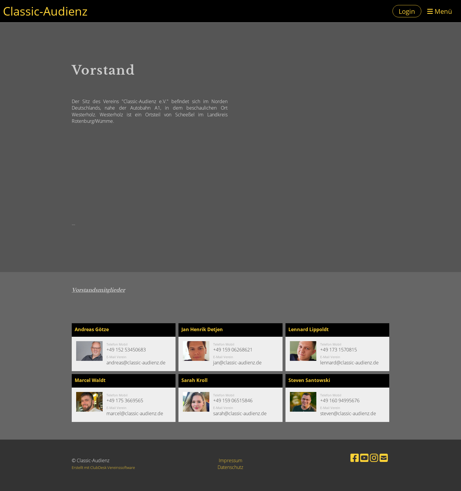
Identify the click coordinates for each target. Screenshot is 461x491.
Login (407, 11)
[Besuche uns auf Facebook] (354, 457)
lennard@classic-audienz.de (349, 362)
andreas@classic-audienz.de (136, 362)
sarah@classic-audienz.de (240, 413)
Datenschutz (230, 467)
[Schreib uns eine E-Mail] (384, 457)
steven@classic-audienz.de (348, 413)
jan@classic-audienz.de (237, 362)
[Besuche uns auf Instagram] (374, 457)
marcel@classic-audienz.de (134, 413)
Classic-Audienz (45, 11)
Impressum (230, 460)
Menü (439, 11)
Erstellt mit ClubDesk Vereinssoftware (103, 467)
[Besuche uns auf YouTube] (364, 457)
